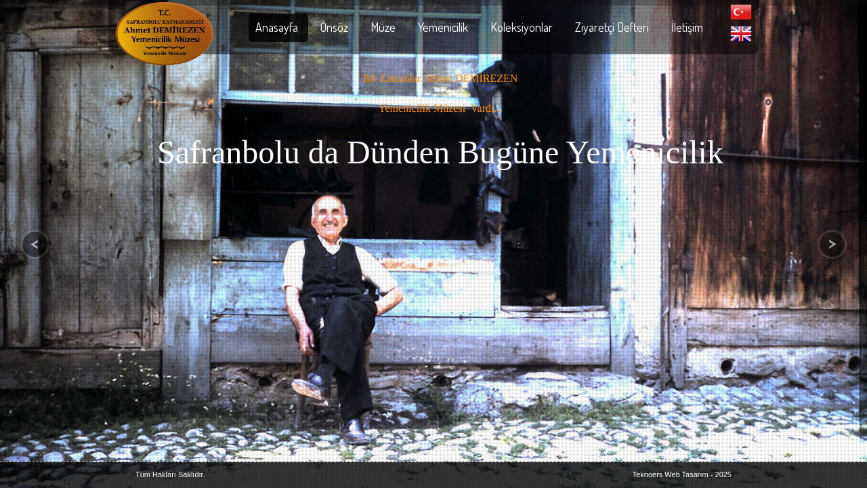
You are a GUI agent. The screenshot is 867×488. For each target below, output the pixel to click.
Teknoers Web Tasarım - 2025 (682, 474)
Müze (383, 27)
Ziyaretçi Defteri (612, 27)
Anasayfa (276, 27)
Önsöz (334, 27)
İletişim (687, 27)
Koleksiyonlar (521, 27)
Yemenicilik (443, 27)
